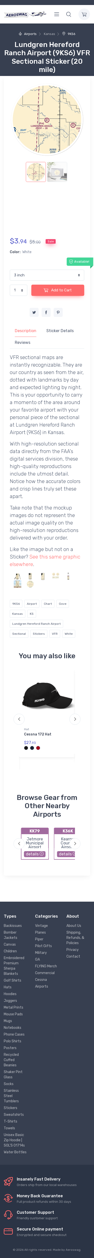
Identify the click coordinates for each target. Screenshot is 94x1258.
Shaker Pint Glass (13, 1074)
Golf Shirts (12, 980)
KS (32, 614)
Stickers (39, 633)
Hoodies (10, 994)
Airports (28, 34)
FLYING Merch (46, 966)
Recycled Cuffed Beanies (11, 1060)
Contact (73, 956)
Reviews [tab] (22, 342)
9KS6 (68, 34)
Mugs (8, 1021)
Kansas (17, 614)
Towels (9, 1128)
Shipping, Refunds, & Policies (75, 937)
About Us (73, 926)
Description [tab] (25, 330)
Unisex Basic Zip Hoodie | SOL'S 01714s (14, 1140)
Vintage (41, 926)
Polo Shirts (12, 1041)
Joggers (10, 1001)
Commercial (45, 973)
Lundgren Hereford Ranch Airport (36, 624)
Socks (9, 1084)
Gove (62, 604)
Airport (32, 604)
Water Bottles (15, 1152)
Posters (10, 1048)
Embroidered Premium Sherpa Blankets (14, 966)
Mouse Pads (13, 1014)
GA (37, 959)
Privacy (72, 950)
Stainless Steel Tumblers (11, 1096)
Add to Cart (58, 290)
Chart (48, 604)
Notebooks (12, 1028)
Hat (26, 729)
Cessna (41, 980)
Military (41, 953)
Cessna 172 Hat (37, 734)
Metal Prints (13, 1007)
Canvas (10, 944)
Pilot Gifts (43, 946)
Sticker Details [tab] (60, 330)
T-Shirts (10, 1121)
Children (10, 951)
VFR (55, 633)
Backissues (13, 926)
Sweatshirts (14, 1115)
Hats (8, 987)
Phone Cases (14, 1034)
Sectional (19, 633)
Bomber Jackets (10, 935)
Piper (39, 939)
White (69, 633)
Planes (40, 932)
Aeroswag (73, 1250)
